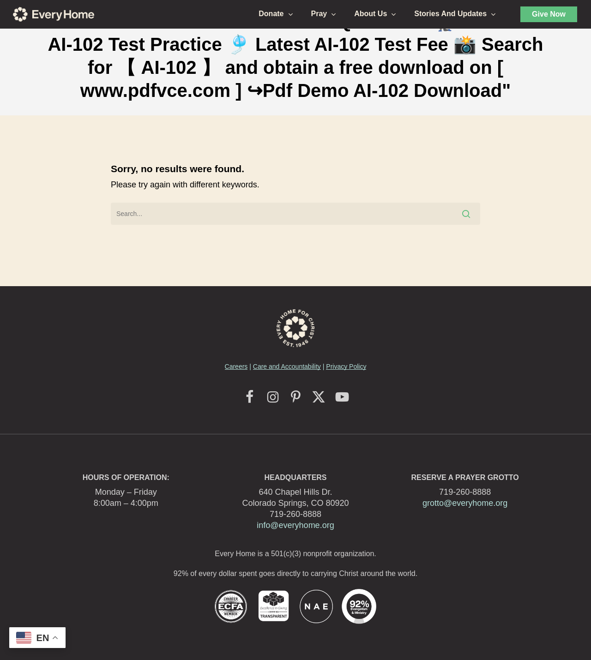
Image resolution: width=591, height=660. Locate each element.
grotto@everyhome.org (464, 503)
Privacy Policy (346, 366)
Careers (236, 366)
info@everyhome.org (295, 525)
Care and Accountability (287, 366)
